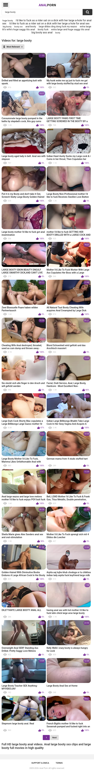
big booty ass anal (42, 32)
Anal (47, 5)
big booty (7, 26)
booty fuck (43, 29)
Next (54, 737)
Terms (59, 763)
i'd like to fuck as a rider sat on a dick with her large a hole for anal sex (49, 23)
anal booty (30, 26)
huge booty (7, 20)
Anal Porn (43, 768)
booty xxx (18, 27)
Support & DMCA (40, 763)
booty (57, 33)
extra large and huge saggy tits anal (70, 29)
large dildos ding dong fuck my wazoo (58, 26)
